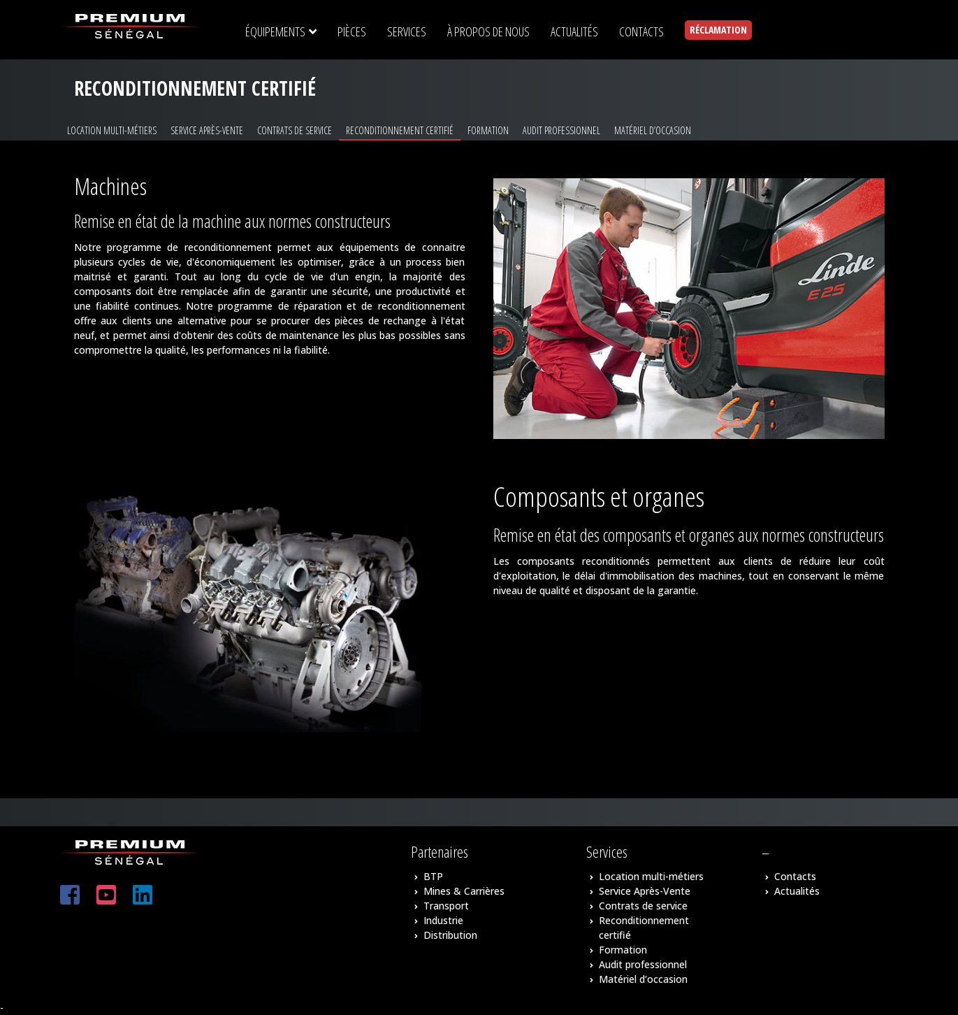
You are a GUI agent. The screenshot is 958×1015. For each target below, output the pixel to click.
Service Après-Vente (206, 130)
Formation (488, 130)
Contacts (795, 876)
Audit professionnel (561, 130)
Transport (446, 905)
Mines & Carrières (464, 891)
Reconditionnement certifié (399, 130)
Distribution (450, 935)
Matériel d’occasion (652, 130)
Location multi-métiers (112, 130)
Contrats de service (294, 130)
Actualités (797, 891)
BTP (433, 876)
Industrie (443, 920)
